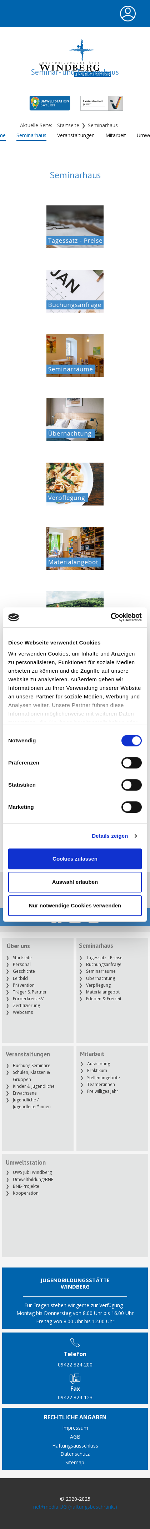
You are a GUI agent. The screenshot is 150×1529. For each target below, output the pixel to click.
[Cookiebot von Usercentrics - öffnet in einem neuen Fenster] (110, 617)
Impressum (75, 1427)
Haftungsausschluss (75, 1445)
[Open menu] (128, 13)
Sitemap (74, 1462)
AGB (75, 1436)
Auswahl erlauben (75, 882)
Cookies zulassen (75, 859)
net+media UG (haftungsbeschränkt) (75, 1506)
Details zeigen (110, 836)
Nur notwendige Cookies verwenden (75, 905)
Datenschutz (75, 1453)
